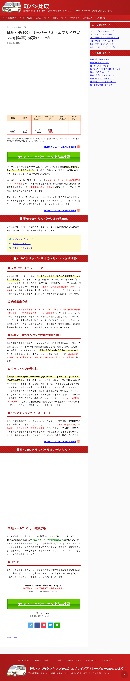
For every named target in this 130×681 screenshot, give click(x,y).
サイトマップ (107, 660)
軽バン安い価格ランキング (101, 59)
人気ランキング (42, 18)
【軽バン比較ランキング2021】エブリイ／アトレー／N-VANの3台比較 (75, 668)
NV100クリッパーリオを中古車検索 (44, 157)
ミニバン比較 (58, 660)
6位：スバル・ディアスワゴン (102, 47)
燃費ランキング (59, 18)
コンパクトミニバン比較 (41, 660)
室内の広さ (74, 18)
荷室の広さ (87, 18)
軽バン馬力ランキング (99, 72)
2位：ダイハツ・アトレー (101, 34)
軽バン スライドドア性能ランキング (105, 69)
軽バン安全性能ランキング (101, 85)
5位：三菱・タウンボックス (102, 44)
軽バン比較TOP (9, 18)
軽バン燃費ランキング (99, 63)
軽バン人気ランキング (99, 66)
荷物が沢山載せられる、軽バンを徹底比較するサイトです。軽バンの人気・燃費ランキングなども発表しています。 (69, 673)
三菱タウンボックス (22, 243)
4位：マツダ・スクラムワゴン (102, 41)
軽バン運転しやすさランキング (103, 82)
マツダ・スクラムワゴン (23, 248)
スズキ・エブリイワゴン (23, 239)
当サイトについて (92, 660)
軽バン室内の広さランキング (102, 75)
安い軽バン (101, 18)
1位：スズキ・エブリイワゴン (102, 31)
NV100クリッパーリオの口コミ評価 (60, 147)
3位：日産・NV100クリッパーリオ (104, 38)
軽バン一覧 (13, 638)
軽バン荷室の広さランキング (102, 78)
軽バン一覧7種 (26, 18)
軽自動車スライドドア (75, 660)
